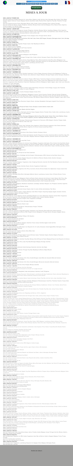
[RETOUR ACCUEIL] (36, 7)
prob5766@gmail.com (20, 150)
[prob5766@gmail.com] (36, 1)
